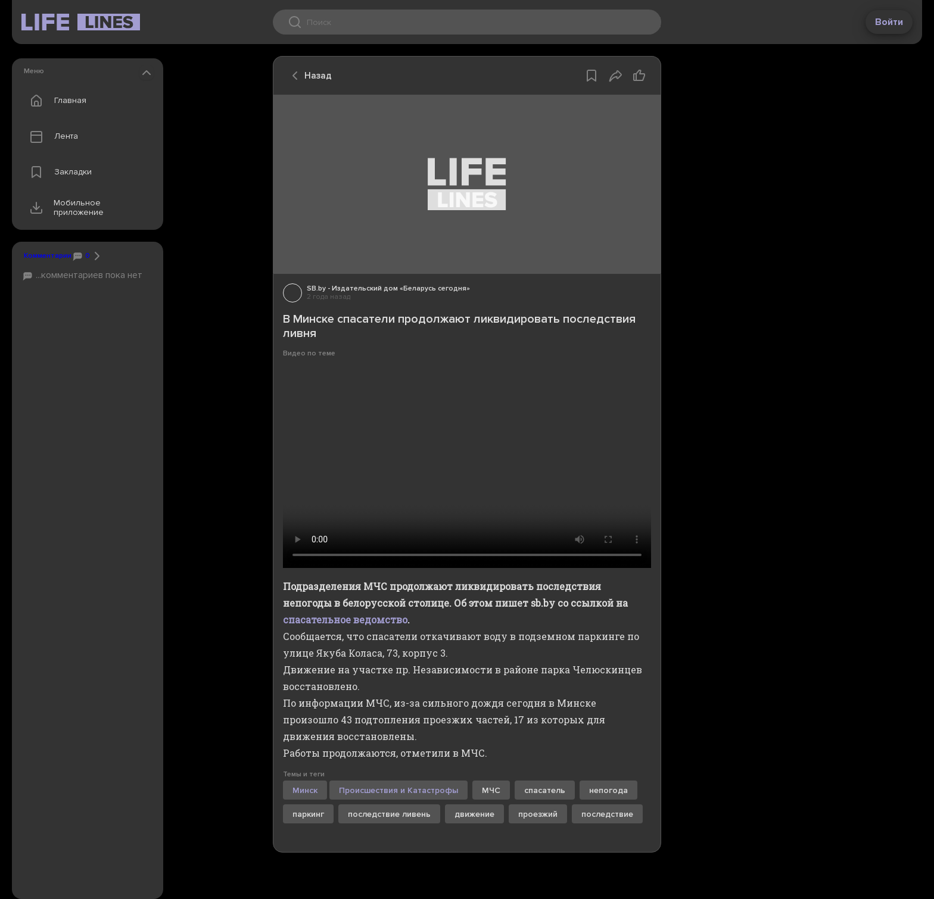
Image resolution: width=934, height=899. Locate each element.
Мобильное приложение (64, 208)
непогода (608, 790)
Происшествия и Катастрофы (398, 790)
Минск (304, 790)
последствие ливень (389, 814)
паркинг (308, 814)
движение (474, 814)
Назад (308, 75)
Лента (51, 136)
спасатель (544, 790)
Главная (55, 101)
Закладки (58, 172)
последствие (607, 814)
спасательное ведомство (345, 619)
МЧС (491, 790)
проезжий (538, 814)
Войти (889, 22)
